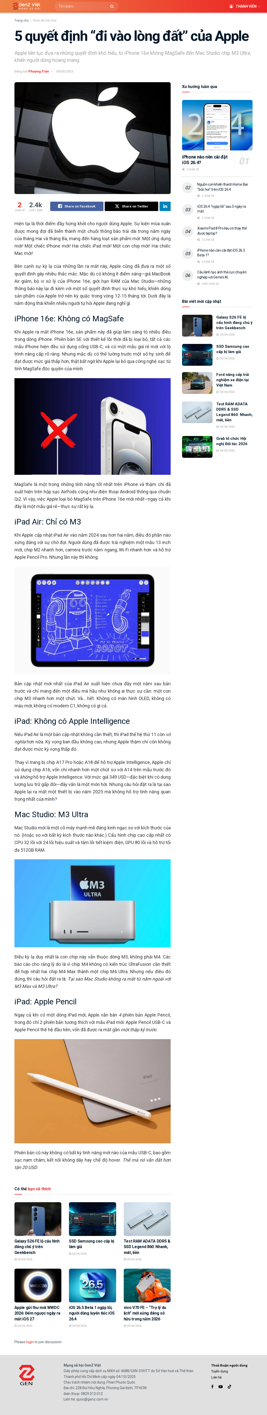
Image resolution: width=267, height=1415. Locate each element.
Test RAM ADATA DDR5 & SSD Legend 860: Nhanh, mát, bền (147, 1247)
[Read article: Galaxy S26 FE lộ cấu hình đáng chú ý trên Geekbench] (38, 1219)
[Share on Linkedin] (165, 206)
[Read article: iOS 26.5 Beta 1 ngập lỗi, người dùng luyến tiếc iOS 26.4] (92, 1286)
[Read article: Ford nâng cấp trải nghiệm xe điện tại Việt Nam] (197, 383)
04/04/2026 (132, 1259)
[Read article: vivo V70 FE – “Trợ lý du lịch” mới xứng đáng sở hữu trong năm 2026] (147, 1286)
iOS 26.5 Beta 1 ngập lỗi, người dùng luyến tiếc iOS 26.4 (92, 1313)
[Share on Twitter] (131, 206)
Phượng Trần (38, 71)
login (30, 1342)
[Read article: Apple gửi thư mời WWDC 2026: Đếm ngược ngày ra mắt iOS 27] (38, 1286)
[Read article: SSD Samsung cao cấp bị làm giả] (92, 1219)
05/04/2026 (23, 1259)
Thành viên (243, 6)
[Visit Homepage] (25, 6)
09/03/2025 (64, 71)
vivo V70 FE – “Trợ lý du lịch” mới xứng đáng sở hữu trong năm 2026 (145, 1313)
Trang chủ (21, 20)
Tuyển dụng (219, 1371)
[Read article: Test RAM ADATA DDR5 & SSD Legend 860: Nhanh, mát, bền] (147, 1219)
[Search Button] (113, 6)
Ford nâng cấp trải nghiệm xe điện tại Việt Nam (232, 380)
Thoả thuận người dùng (229, 1366)
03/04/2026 (23, 1326)
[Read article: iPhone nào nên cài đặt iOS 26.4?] (217, 125)
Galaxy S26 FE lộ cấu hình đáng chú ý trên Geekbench (37, 1247)
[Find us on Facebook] (212, 1387)
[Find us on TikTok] (229, 1387)
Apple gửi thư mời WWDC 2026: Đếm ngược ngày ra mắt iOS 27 (37, 1313)
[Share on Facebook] (77, 206)
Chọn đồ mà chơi (45, 20)
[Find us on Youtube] (221, 1387)
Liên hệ (216, 1377)
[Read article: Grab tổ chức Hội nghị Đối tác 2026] (197, 447)
